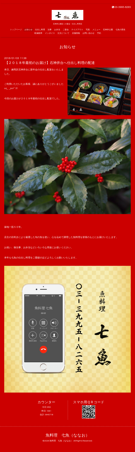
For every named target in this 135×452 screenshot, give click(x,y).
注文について (63, 33)
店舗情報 (76, 33)
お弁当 (57, 30)
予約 (99, 33)
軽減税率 (38, 33)
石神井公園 (108, 30)
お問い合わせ (88, 33)
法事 (50, 30)
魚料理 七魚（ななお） (68, 435)
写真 (88, 30)
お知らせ (28, 30)
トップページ (16, 30)
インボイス (50, 33)
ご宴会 (66, 30)
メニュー (96, 30)
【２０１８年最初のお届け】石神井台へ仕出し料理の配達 (50, 63)
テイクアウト (77, 30)
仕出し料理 (40, 30)
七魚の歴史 (120, 30)
